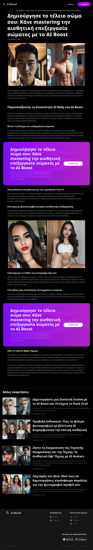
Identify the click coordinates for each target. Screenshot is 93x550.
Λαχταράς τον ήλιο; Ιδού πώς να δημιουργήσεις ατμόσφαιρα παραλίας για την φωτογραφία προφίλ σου (60, 480)
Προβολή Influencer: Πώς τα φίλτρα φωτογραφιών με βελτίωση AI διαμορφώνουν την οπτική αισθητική (60, 425)
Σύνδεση (71, 4)
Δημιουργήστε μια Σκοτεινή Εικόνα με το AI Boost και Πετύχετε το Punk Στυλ (60, 401)
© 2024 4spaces (10, 546)
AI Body (47, 113)
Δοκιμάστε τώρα (73, 163)
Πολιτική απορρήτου (68, 546)
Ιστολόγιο (10, 10)
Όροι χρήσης (83, 546)
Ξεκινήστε (83, 4)
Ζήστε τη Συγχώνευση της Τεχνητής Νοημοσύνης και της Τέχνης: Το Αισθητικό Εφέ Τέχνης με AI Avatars (58, 452)
